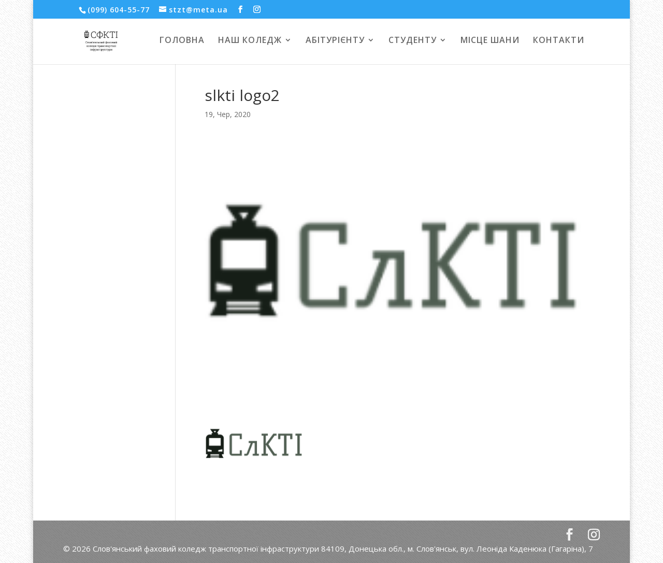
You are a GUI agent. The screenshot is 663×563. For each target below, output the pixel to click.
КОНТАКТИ (558, 41)
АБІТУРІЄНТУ (335, 41)
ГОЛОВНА (182, 41)
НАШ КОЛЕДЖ (250, 41)
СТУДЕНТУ (412, 41)
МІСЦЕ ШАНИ (490, 41)
